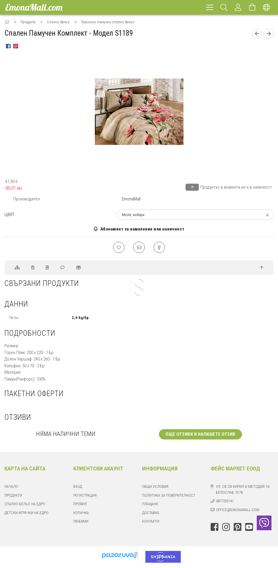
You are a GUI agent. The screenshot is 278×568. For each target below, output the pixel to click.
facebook (214, 527)
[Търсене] (224, 7)
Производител (26, 199)
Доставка (150, 513)
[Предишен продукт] (257, 34)
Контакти (150, 522)
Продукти (13, 496)
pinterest (237, 527)
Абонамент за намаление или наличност (142, 229)
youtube (249, 527)
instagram (226, 527)
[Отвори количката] (252, 7)
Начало (11, 487)
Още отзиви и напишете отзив (200, 434)
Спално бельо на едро (24, 504)
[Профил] (238, 7)
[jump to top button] (261, 268)
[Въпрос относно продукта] (160, 247)
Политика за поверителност (168, 496)
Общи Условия (155, 487)
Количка (81, 513)
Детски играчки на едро (26, 513)
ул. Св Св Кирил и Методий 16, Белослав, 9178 (243, 490)
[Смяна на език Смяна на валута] (266, 7)
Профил (80, 504)
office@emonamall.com (237, 510)
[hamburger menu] (210, 7)
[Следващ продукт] (269, 34)
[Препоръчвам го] (139, 247)
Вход (77, 487)
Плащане (150, 504)
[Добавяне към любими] (118, 247)
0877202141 (225, 501)
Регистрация (85, 496)
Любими (80, 522)
